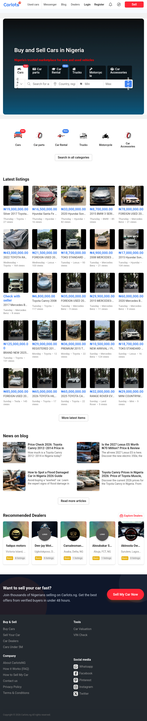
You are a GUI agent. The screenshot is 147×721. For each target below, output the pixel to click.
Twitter (81, 693)
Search (128, 83)
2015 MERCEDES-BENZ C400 (102, 301)
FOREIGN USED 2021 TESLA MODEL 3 (15, 396)
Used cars (33, 4)
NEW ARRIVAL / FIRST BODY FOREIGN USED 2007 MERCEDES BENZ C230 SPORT (102, 348)
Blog (63, 4)
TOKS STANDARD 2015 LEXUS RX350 (73, 257)
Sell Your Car (11, 635)
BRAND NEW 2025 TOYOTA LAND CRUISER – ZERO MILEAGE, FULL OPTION (15, 352)
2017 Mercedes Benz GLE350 (15, 305)
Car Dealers (10, 641)
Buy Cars (9, 629)
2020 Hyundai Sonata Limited (73, 213)
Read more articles (73, 501)
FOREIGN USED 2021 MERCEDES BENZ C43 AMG (131, 213)
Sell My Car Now (125, 594)
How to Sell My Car (15, 675)
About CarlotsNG (14, 663)
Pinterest (82, 680)
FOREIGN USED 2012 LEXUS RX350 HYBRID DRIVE (44, 257)
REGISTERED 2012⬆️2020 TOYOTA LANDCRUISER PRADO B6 (44, 348)
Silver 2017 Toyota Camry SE (15, 213)
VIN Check (80, 635)
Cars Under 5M (13, 647)
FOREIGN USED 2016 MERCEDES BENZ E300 (73, 301)
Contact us (10, 681)
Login (87, 4)
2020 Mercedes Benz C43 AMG (131, 301)
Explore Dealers (131, 515)
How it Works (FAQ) (16, 669)
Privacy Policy (12, 687)
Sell (134, 4)
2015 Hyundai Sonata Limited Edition (131, 257)
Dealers (75, 4)
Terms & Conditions (16, 693)
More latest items (73, 418)
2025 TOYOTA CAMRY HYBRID (73, 396)
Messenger (50, 4)
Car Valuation (83, 629)
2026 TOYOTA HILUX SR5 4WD (44, 396)
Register (99, 4)
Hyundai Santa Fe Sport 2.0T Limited (44, 213)
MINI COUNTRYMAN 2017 (131, 396)
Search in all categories (73, 157)
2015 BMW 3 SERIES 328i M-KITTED (102, 213)
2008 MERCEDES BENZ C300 (102, 257)
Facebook (83, 673)
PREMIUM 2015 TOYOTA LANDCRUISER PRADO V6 (73, 348)
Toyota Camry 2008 (44, 301)
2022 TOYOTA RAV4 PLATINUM (15, 257)
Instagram (83, 687)
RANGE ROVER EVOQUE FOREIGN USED (102, 396)
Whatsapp (83, 666)
